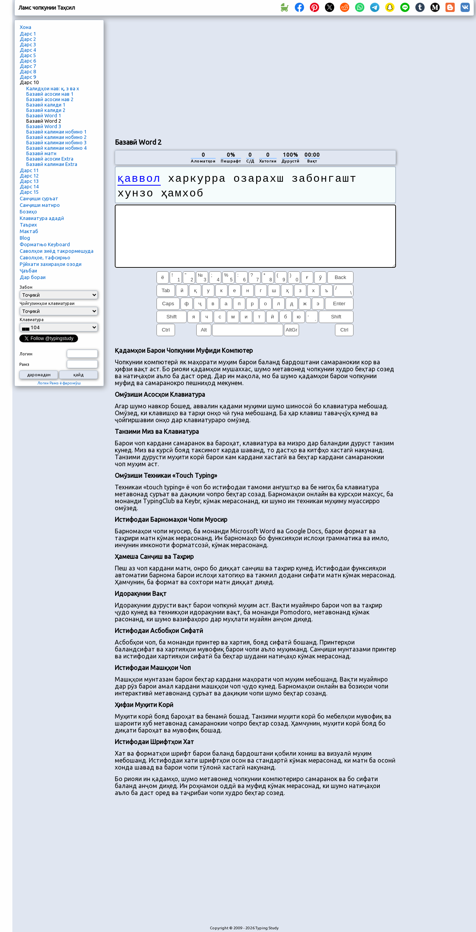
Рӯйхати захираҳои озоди (51, 264)
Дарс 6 (28, 60)
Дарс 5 (28, 55)
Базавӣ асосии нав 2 (49, 99)
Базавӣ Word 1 (43, 115)
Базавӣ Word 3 (43, 126)
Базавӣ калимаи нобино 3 (56, 142)
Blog (25, 237)
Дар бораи (33, 277)
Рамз (24, 364)
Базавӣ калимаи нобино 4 (56, 148)
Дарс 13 (29, 181)
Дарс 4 (28, 49)
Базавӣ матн (41, 153)
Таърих (28, 224)
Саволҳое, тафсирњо (45, 257)
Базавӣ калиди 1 (45, 104)
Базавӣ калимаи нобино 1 (56, 131)
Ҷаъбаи (28, 270)
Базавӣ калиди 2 (45, 110)
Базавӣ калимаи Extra (51, 164)
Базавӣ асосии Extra (49, 158)
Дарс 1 (28, 33)
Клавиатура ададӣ (42, 218)
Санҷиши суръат (39, 198)
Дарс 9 (28, 76)
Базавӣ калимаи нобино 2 (56, 137)
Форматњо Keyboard (45, 244)
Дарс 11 (29, 170)
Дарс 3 (28, 44)
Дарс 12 (29, 175)
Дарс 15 (29, 192)
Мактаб (29, 231)
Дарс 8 (28, 71)
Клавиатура (32, 319)
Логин (25, 354)
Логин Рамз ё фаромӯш (59, 383)
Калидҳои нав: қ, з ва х (52, 88)
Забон (26, 287)
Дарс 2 (28, 39)
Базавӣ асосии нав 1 (49, 93)
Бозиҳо (28, 211)
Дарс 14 (29, 186)
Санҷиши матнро (40, 205)
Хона (25, 27)
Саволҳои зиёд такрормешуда (57, 251)
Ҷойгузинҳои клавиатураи (47, 303)
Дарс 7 (28, 66)
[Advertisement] (206, 76)
